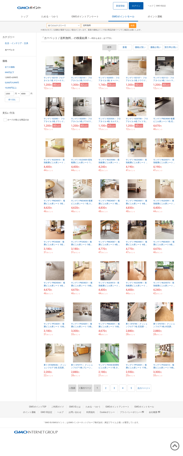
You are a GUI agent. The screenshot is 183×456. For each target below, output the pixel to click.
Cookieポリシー (107, 412)
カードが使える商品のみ (16, 119)
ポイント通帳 (155, 16)
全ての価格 (10, 67)
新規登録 (120, 6)
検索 (133, 25)
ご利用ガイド (57, 406)
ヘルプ (150, 6)
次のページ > (143, 388)
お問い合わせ (75, 412)
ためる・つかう (49, 16)
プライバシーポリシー (132, 412)
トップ (24, 16)
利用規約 (90, 412)
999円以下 (9, 72)
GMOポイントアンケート (85, 16)
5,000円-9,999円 (12, 82)
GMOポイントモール (123, 16)
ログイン (136, 6)
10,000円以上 (11, 88)
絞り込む (12, 99)
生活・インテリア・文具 (16, 43)
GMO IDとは (75, 406)
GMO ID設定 (161, 6)
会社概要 (154, 412)
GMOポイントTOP (37, 406)
